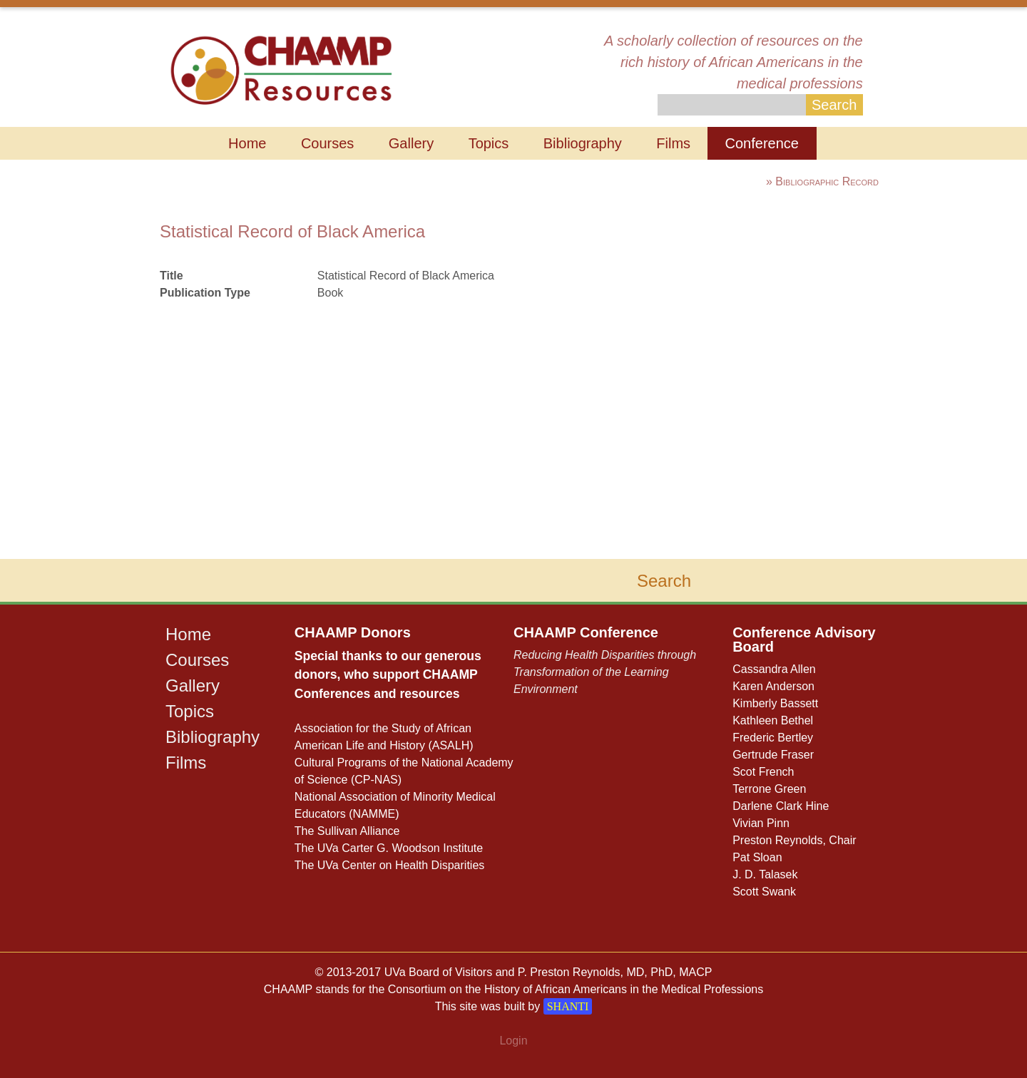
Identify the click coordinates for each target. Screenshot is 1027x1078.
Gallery (411, 143)
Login (513, 1041)
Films (673, 143)
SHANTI (568, 1006)
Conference (762, 143)
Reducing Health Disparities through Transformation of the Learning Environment (605, 672)
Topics (489, 143)
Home (247, 143)
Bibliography (582, 143)
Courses (327, 143)
